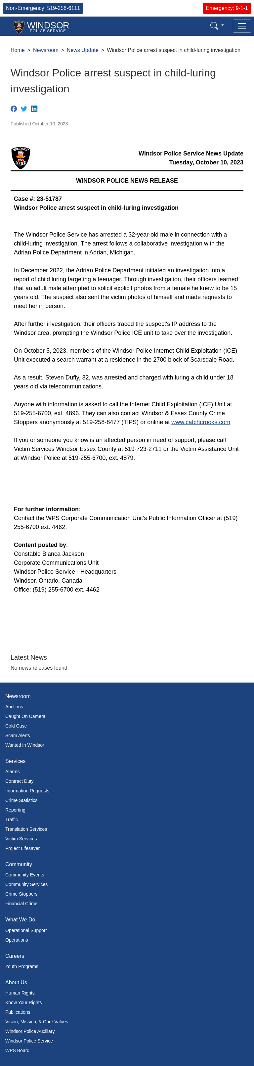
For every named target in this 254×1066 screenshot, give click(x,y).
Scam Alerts (17, 735)
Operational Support (26, 930)
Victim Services (21, 838)
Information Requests (27, 790)
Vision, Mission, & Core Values (36, 1021)
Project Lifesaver (22, 848)
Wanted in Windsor (24, 745)
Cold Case (16, 726)
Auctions (14, 706)
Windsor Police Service (29, 1041)
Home (18, 50)
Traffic (11, 819)
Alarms (12, 771)
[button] (217, 25)
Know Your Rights (23, 1002)
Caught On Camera (25, 716)
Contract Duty (19, 781)
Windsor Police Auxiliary (30, 1031)
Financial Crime (21, 903)
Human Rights (20, 993)
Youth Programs (21, 966)
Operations (16, 940)
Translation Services (26, 829)
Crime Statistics (21, 800)
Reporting (15, 810)
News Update (83, 50)
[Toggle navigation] (242, 26)
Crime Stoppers (21, 894)
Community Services (26, 884)
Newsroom (45, 50)
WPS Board (17, 1050)
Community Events (24, 874)
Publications (17, 1012)
